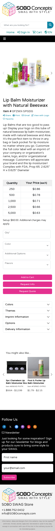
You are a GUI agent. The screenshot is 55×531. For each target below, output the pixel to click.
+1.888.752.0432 (13, 510)
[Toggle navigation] (4, 39)
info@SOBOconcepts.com (19, 513)
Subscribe (9, 477)
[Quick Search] (23, 25)
